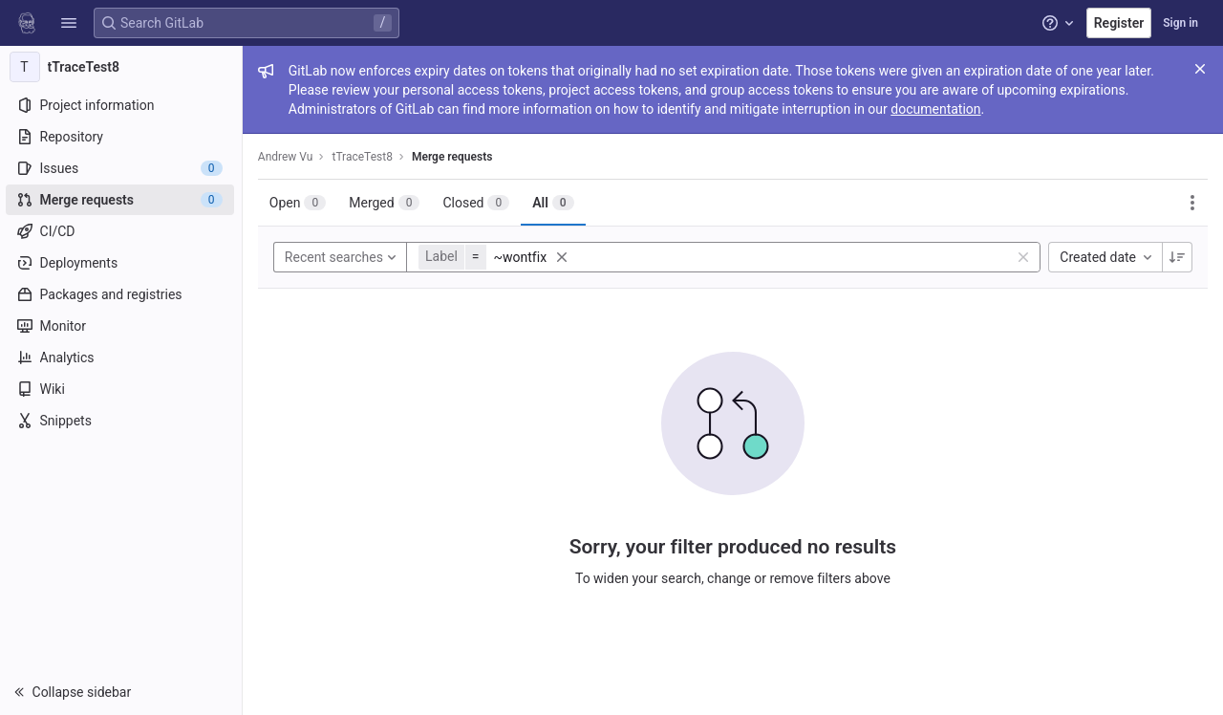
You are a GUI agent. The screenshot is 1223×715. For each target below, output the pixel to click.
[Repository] (122, 136)
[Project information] (122, 105)
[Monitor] (122, 326)
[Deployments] (122, 263)
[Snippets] (122, 420)
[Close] (1200, 68)
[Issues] (122, 168)
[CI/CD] (122, 231)
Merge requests (454, 156)
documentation (937, 109)
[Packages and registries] (122, 294)
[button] (69, 23)
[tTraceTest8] (122, 67)
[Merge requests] (122, 199)
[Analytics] (122, 357)
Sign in (1180, 23)
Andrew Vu (287, 156)
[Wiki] (122, 389)
